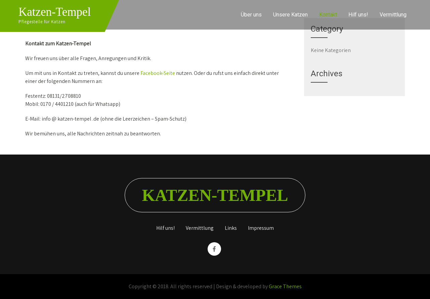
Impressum (261, 228)
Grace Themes (285, 286)
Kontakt (328, 14)
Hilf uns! (358, 14)
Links (231, 228)
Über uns (251, 14)
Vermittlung (393, 14)
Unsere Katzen (290, 14)
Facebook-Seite (157, 73)
